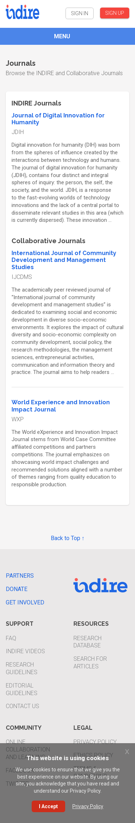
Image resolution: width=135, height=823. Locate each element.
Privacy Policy (95, 741)
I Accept (48, 806)
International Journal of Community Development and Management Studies (64, 260)
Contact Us (22, 706)
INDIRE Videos (25, 651)
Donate (16, 589)
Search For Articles (90, 662)
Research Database (87, 642)
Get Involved (25, 602)
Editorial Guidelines (21, 689)
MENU (62, 36)
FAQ (11, 638)
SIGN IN (79, 13)
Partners (20, 575)
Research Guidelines (21, 668)
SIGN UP (114, 13)
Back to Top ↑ (68, 538)
